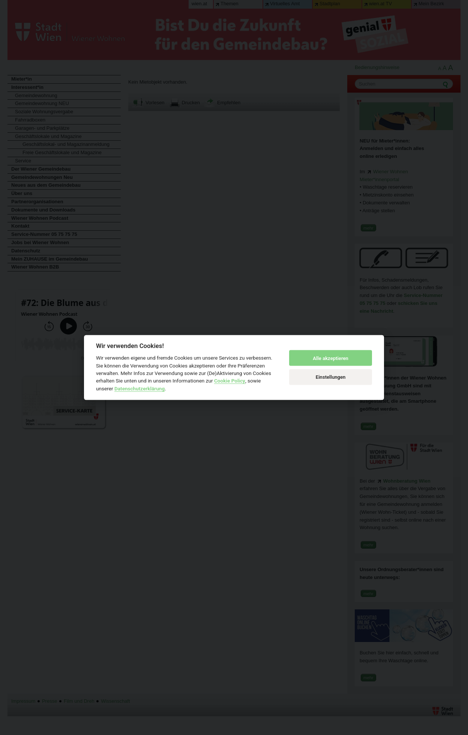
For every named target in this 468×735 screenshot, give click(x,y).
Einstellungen (331, 377)
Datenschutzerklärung (139, 388)
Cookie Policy (229, 381)
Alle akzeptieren (330, 358)
